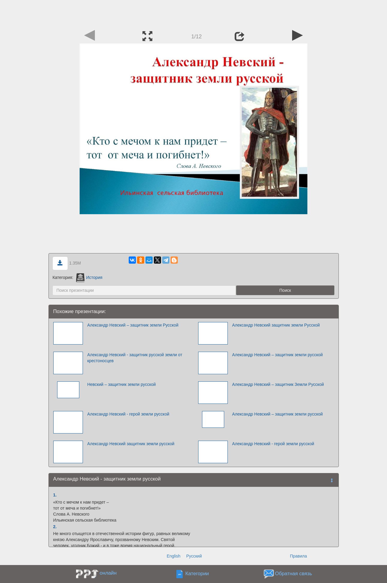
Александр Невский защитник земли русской (130, 443)
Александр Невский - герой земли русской (128, 414)
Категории (197, 574)
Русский (194, 556)
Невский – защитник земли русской (121, 384)
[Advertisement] (194, 13)
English (173, 556)
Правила (298, 556)
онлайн (108, 573)
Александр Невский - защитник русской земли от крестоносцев (134, 357)
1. (55, 495)
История (89, 277)
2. (55, 526)
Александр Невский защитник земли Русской (276, 325)
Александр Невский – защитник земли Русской (132, 325)
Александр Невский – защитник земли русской (277, 354)
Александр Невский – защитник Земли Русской (278, 384)
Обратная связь (293, 574)
